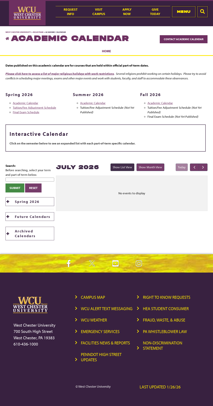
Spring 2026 (27, 201)
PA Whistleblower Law (165, 331)
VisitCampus (98, 11)
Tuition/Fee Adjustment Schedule (34, 107)
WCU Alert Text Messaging (106, 308)
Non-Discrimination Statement (162, 345)
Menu (184, 11)
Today (182, 167)
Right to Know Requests (166, 297)
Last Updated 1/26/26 (160, 387)
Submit (15, 188)
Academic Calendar (25, 103)
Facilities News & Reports (105, 343)
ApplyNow (127, 11)
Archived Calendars (25, 233)
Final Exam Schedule (26, 112)
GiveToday (155, 11)
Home (106, 51)
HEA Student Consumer (166, 308)
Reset (33, 188)
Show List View (121, 168)
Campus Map (93, 297)
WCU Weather (94, 320)
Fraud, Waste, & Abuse (164, 320)
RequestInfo (71, 11)
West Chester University (18, 32)
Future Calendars (32, 216)
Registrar (38, 32)
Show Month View (149, 168)
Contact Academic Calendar (183, 39)
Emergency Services (100, 331)
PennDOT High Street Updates (101, 357)
